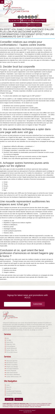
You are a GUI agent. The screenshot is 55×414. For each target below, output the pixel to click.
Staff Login (9, 399)
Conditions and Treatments (13, 391)
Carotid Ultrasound (11, 348)
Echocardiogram (10, 346)
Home (7, 385)
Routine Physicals (11, 370)
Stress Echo (9, 342)
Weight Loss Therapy (12, 366)
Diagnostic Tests (10, 344)
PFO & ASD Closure (11, 352)
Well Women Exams (11, 362)
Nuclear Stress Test (11, 350)
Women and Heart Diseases (14, 393)
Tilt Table (8, 340)
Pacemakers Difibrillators (13, 374)
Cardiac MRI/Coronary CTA (13, 376)
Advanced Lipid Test (11, 360)
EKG (7, 338)
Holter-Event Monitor (12, 372)
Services (8, 389)
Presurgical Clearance (12, 368)
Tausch (33, 410)
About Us (8, 387)
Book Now (26, 20)
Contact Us (9, 395)
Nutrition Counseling (11, 364)
